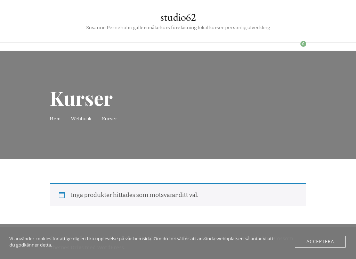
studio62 (178, 17)
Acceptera (320, 242)
